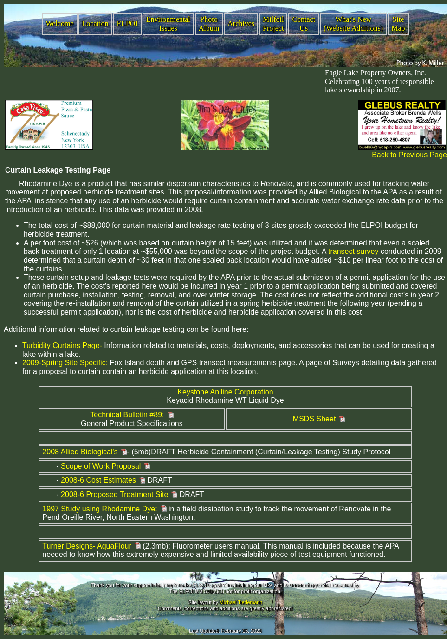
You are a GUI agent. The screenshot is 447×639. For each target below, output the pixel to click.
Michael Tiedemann (241, 602)
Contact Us (303, 23)
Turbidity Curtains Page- (62, 345)
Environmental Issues (168, 23)
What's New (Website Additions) (353, 23)
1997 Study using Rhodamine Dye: (99, 509)
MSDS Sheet (314, 419)
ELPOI (127, 23)
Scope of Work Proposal (101, 466)
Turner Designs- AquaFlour (86, 546)
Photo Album (209, 23)
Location (95, 23)
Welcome (60, 23)
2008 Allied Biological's (79, 452)
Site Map (398, 23)
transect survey (353, 251)
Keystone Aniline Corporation (225, 392)
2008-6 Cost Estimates (98, 480)
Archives (240, 23)
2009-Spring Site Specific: (65, 363)
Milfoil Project (273, 23)
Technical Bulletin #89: (127, 415)
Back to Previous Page (409, 155)
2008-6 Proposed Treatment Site (114, 494)
